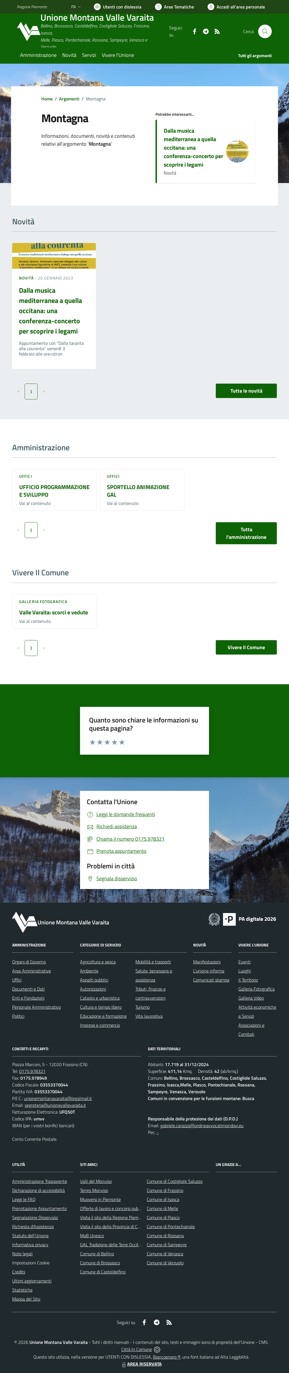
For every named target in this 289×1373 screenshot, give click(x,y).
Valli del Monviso (96, 1181)
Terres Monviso (94, 1190)
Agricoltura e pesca (98, 961)
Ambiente (89, 970)
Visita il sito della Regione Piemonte (113, 1217)
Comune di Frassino (165, 1190)
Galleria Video (251, 998)
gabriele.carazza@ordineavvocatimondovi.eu (201, 1125)
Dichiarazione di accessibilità (38, 1190)
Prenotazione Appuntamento (39, 1208)
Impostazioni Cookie (30, 1262)
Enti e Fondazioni (28, 998)
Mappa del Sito (26, 1298)
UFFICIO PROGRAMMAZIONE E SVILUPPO (54, 491)
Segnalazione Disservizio (35, 1217)
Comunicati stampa (211, 979)
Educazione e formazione (103, 1016)
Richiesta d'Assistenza (33, 1226)
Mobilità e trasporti (153, 961)
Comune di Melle (162, 1208)
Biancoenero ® (166, 1356)
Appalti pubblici (94, 979)
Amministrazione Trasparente (39, 1181)
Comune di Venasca (165, 1253)
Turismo (142, 1007)
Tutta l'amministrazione (246, 533)
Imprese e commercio (100, 1025)
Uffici (25, 476)
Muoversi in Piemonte (100, 1199)
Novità (27, 278)
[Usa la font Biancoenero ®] (117, 7)
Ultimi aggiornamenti (31, 1280)
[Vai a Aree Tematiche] (174, 7)
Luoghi (244, 970)
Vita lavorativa (149, 1016)
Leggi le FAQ (24, 1199)
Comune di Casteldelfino (103, 1271)
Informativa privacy (30, 1244)
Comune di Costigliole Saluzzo (174, 1181)
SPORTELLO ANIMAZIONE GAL (138, 491)
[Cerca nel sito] (265, 31)
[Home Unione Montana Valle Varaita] (93, 31)
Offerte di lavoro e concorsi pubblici (112, 1208)
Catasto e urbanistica (100, 998)
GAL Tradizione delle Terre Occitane (113, 1244)
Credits (18, 1271)
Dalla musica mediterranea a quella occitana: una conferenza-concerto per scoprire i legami (193, 147)
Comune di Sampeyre (167, 1244)
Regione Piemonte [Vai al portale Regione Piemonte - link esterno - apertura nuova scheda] (32, 7)
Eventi (244, 961)
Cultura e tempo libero (101, 1007)
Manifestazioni (207, 961)
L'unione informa (208, 970)
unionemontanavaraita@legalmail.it (58, 1098)
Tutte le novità (246, 391)
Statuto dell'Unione (30, 1235)
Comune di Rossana (165, 1235)
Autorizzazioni (93, 988)
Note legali (22, 1253)
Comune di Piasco (163, 1217)
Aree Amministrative (31, 970)
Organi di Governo (29, 961)
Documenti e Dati (28, 988)
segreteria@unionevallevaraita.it (55, 1105)
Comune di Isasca (163, 1199)
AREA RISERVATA (141, 1364)
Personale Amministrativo (36, 1007)
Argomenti (69, 98)
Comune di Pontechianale (171, 1226)
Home (47, 98)
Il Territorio (248, 979)
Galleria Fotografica (43, 601)
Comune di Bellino (97, 1253)
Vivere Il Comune (246, 647)
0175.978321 (32, 1071)
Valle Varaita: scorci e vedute (53, 612)
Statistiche (22, 1289)
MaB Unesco (92, 1235)
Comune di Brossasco (100, 1262)
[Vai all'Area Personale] (236, 7)
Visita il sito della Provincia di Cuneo (113, 1226)
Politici (18, 1016)
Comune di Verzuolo (165, 1262)
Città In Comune (136, 1349)
